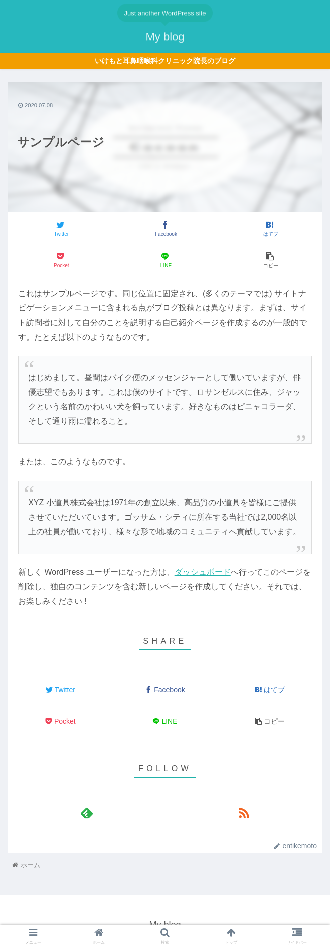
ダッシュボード (203, 572)
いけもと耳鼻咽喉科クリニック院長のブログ (165, 61)
